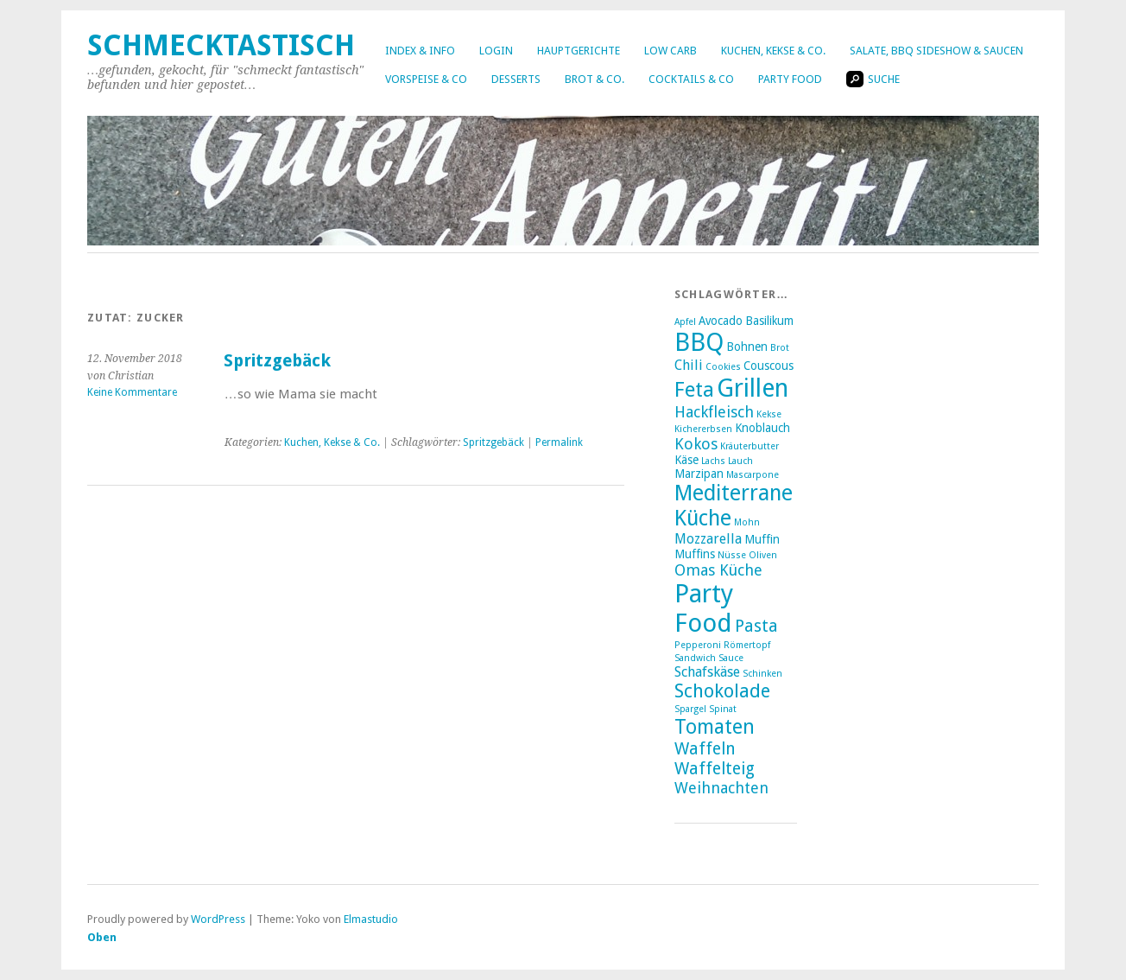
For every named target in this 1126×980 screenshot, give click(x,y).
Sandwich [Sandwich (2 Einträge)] (695, 658)
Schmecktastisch (221, 45)
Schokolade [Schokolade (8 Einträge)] (722, 691)
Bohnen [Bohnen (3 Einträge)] (747, 346)
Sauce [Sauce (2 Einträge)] (730, 658)
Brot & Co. (594, 79)
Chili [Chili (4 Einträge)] (688, 365)
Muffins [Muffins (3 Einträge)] (694, 554)
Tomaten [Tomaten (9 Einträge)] (714, 727)
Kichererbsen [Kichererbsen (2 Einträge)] (703, 429)
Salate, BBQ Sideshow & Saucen (936, 50)
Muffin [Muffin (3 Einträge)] (762, 539)
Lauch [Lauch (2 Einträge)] (740, 461)
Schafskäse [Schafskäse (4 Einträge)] (707, 672)
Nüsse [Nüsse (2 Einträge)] (732, 555)
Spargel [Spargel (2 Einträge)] (690, 709)
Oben (102, 937)
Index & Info (420, 50)
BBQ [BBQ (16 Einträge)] (699, 342)
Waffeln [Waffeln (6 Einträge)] (705, 749)
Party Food (790, 79)
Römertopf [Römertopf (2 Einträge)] (747, 645)
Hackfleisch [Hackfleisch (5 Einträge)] (714, 412)
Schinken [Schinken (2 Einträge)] (762, 673)
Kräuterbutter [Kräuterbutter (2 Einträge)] (749, 446)
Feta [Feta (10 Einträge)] (694, 390)
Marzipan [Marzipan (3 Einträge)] (699, 473)
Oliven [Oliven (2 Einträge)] (763, 555)
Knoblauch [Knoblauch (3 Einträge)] (762, 428)
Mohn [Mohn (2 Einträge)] (747, 522)
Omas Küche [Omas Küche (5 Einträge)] (718, 570)
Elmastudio (371, 919)
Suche (873, 79)
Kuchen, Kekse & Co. (773, 50)
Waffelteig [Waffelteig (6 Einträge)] (714, 769)
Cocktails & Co (691, 79)
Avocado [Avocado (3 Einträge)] (721, 321)
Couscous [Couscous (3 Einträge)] (768, 365)
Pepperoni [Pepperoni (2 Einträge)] (697, 645)
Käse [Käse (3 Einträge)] (686, 460)
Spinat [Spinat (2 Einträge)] (723, 709)
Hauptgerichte (578, 50)
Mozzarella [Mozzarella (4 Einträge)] (708, 539)
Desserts (516, 79)
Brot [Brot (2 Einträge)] (779, 347)
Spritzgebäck (277, 361)
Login (496, 50)
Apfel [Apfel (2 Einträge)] (685, 322)
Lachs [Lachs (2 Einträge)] (713, 461)
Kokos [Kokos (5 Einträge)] (696, 444)
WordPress (218, 919)
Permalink (559, 442)
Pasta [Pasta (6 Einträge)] (756, 626)
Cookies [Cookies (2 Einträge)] (723, 366)
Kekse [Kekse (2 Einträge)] (768, 414)
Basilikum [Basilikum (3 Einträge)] (769, 321)
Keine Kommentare (132, 392)
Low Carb (670, 50)
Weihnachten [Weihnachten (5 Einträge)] (721, 788)
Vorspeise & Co (426, 79)
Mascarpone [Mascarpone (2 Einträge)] (752, 474)
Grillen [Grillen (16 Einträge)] (752, 388)
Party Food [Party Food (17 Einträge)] (703, 608)
